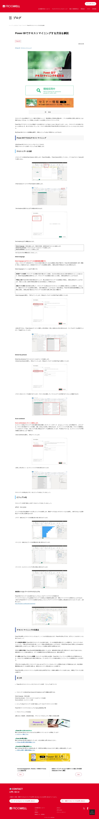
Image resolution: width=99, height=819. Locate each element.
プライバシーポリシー (61, 812)
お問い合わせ (92, 3)
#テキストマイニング (26, 48)
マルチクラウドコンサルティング (59, 8)
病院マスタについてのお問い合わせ (75, 801)
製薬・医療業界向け (74, 8)
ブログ (88, 8)
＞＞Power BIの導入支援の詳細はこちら (25, 742)
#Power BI (17, 48)
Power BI (18, 41)
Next (78, 774)
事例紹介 (83, 8)
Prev (20, 774)
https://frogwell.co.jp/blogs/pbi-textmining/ (25, 603)
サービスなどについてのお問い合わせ (24, 801)
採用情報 (94, 8)
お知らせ (58, 807)
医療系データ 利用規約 (40, 814)
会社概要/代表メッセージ (44, 8)
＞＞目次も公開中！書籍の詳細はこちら (25, 750)
